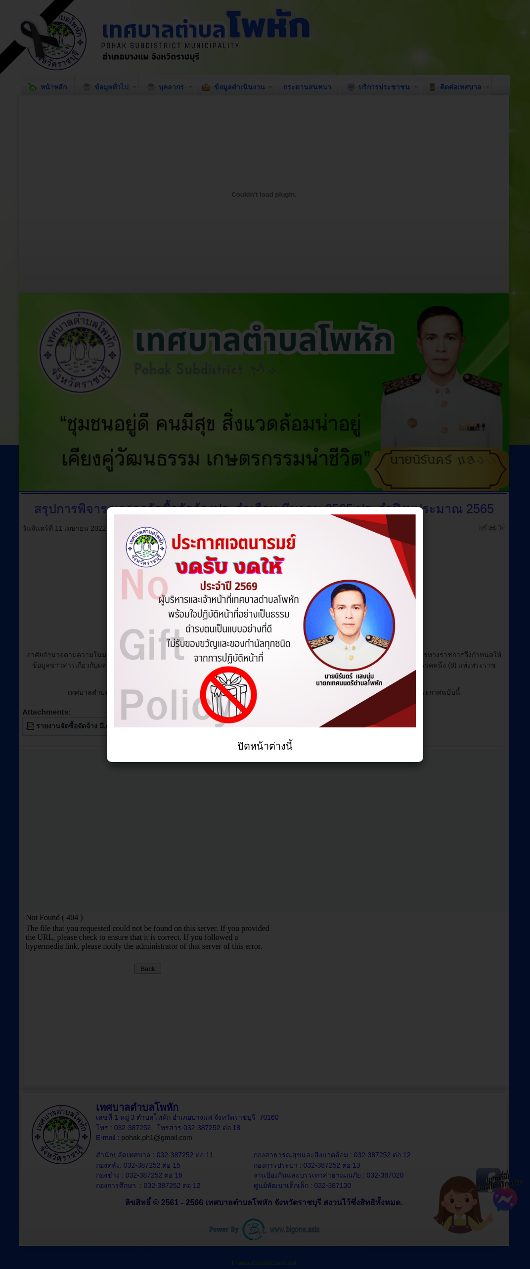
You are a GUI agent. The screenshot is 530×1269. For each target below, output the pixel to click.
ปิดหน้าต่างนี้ (265, 746)
